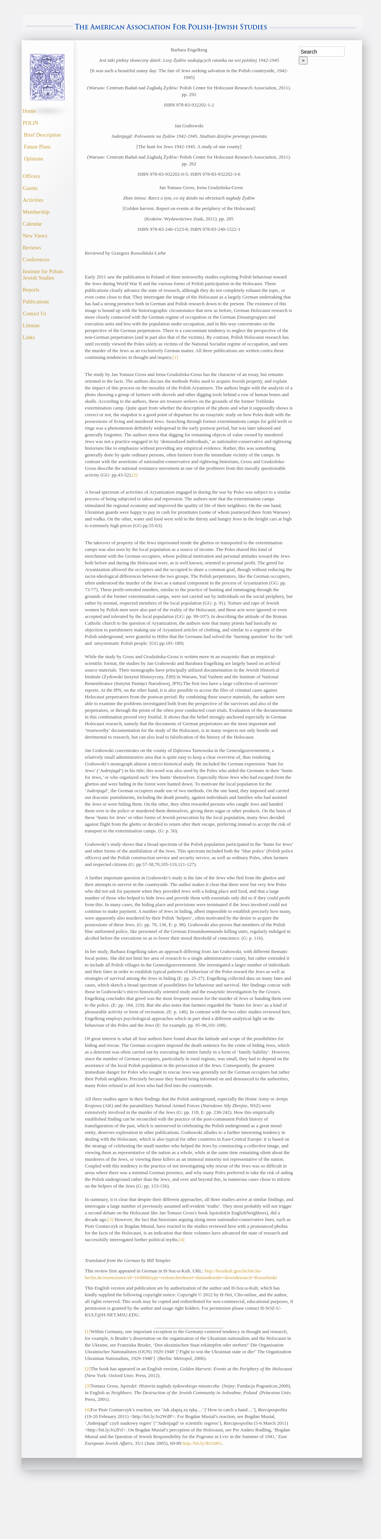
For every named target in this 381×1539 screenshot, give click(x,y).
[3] (110, 1219)
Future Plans (37, 147)
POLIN (30, 123)
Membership (36, 212)
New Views (35, 236)
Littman (31, 325)
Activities (33, 200)
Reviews (32, 248)
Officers (31, 176)
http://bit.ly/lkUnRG (202, 1443)
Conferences (36, 259)
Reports (31, 290)
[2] (134, 475)
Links (29, 337)
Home (29, 111)
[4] (181, 1239)
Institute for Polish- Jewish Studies (43, 274)
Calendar (32, 224)
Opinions (33, 159)
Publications (36, 302)
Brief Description (42, 135)
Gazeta (30, 188)
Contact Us (35, 313)
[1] (175, 357)
